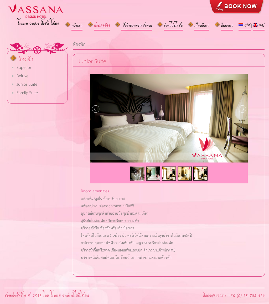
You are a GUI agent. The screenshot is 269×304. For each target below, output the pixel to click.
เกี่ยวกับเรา (201, 25)
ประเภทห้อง (102, 25)
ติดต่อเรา (227, 25)
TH (245, 25)
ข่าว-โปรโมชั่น (173, 25)
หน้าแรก (76, 25)
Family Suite (27, 92)
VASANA (43, 13)
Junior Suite (27, 84)
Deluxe (22, 75)
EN (259, 25)
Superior (24, 67)
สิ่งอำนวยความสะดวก (136, 25)
